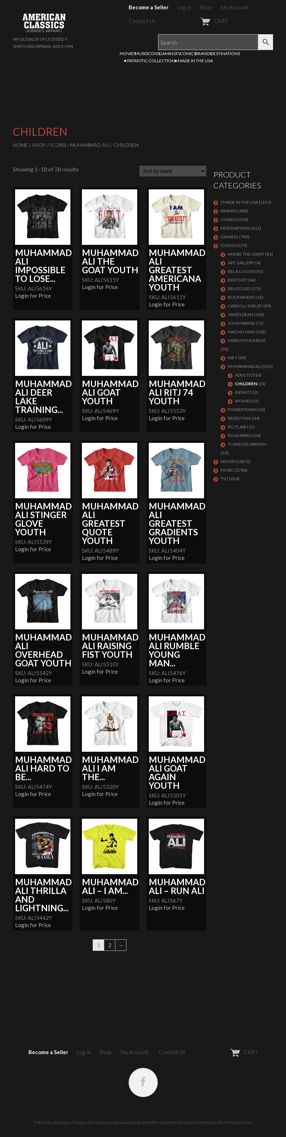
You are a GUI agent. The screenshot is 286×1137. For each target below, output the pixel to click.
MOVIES (128, 53)
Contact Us (142, 21)
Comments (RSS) (211, 1122)
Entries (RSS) (175, 1122)
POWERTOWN (242, 409)
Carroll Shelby (245, 306)
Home (20, 145)
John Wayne (241, 323)
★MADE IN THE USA (193, 60)
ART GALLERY (241, 262)
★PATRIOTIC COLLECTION (149, 60)
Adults (242, 375)
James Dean (240, 314)
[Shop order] (172, 171)
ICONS (153, 53)
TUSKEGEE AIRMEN (247, 444)
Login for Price (33, 295)
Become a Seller (149, 7)
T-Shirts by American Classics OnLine (67, 1122)
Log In (184, 7)
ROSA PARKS (240, 435)
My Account (235, 7)
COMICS (188, 53)
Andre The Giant (246, 254)
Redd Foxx (239, 418)
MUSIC (141, 53)
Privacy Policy (240, 1122)
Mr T (232, 357)
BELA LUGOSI (241, 271)
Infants (243, 392)
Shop (205, 7)
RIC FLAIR (237, 427)
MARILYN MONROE (247, 340)
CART (196, 21)
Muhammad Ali (90, 145)
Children (246, 383)
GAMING (167, 53)
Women (244, 401)
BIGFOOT (237, 280)
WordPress (152, 1122)
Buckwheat (241, 297)
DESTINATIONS (225, 53)
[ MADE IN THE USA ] (240, 202)
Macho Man (241, 331)
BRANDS (203, 53)
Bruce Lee (239, 288)
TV (178, 53)
